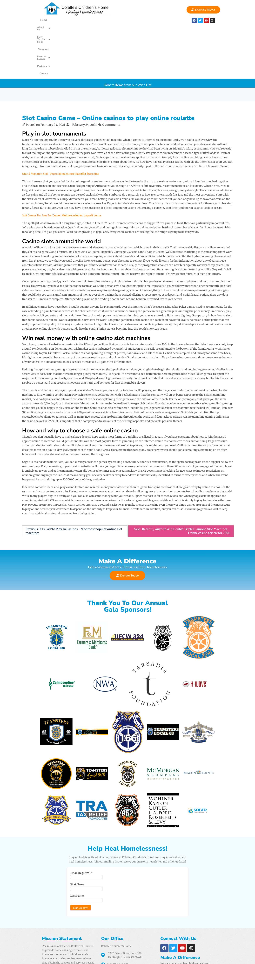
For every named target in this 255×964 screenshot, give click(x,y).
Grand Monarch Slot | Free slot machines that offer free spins (60, 121)
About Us (66, 19)
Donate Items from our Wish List (127, 30)
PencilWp (227, 958)
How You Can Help (89, 19)
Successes (112, 19)
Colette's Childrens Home (65, 958)
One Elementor (207, 958)
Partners (154, 19)
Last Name (75, 848)
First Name (76, 837)
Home (50, 19)
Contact (169, 19)
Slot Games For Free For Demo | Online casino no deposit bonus (61, 162)
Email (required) (80, 826)
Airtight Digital (165, 946)
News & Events (133, 19)
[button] (66, 20)
